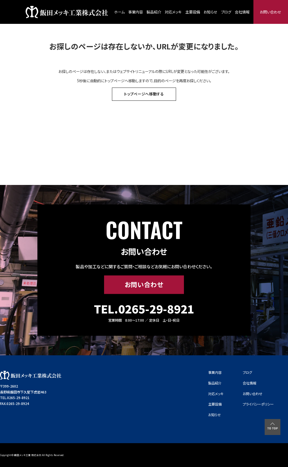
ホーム (119, 12)
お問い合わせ (270, 12)
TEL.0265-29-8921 (144, 309)
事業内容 (135, 12)
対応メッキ (173, 12)
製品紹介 (154, 12)
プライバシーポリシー (258, 404)
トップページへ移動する (144, 94)
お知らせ (210, 12)
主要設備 (192, 12)
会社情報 (242, 12)
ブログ (226, 12)
